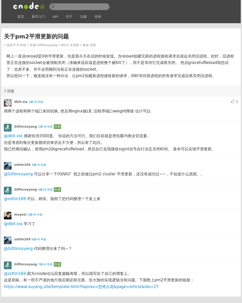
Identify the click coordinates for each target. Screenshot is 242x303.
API (55, 17)
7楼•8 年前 (45, 264)
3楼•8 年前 (39, 165)
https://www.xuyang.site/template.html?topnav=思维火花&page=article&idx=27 (81, 286)
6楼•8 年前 (39, 239)
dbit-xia (21, 102)
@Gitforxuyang (18, 174)
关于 (69, 17)
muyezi (20, 214)
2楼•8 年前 (45, 126)
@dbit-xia (13, 136)
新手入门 (38, 17)
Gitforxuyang (47, 45)
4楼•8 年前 (45, 189)
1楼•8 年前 (36, 102)
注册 (83, 17)
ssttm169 (22, 165)
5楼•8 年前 (35, 214)
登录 (97, 17)
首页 (20, 17)
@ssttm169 (15, 198)
